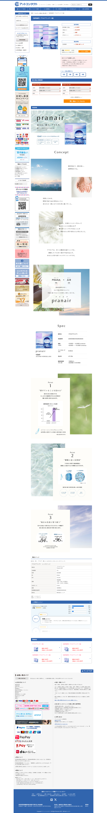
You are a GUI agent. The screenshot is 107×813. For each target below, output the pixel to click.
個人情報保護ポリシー (43, 795)
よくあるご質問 (71, 794)
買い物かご (66, 4)
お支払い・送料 (50, 4)
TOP (32, 13)
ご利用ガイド (20, 45)
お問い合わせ (57, 794)
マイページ (42, 4)
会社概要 (64, 794)
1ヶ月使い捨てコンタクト (22, 173)
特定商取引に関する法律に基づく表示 (58, 795)
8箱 (83, 74)
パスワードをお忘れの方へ (23, 28)
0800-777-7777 (58, 720)
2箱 (70, 74)
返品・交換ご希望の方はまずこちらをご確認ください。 (66, 700)
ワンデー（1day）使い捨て (41, 13)
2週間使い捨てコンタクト (22, 168)
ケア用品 (18, 176)
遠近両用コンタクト (20, 171)
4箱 (76, 74)
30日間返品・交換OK (21, 50)
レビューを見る (84, 51)
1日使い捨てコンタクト (21, 167)
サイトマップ (72, 795)
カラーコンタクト (20, 174)
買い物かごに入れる (77, 101)
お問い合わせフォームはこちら (61, 723)
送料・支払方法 (47, 794)
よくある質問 (59, 4)
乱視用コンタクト (20, 170)
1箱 (64, 74)
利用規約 (34, 795)
